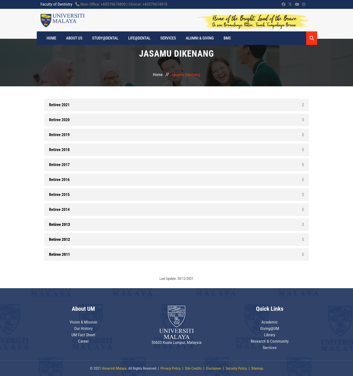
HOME (51, 38)
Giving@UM (269, 328)
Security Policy (236, 368)
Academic (270, 322)
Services (168, 38)
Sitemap (257, 368)
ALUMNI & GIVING (200, 38)
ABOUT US (74, 38)
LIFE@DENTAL (139, 38)
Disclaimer (213, 368)
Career (83, 341)
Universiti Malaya (114, 368)
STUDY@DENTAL (105, 38)
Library (269, 334)
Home (158, 74)
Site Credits (193, 368)
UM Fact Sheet (83, 334)
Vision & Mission (83, 322)
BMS (227, 38)
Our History (83, 328)
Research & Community (270, 341)
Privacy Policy (171, 368)
